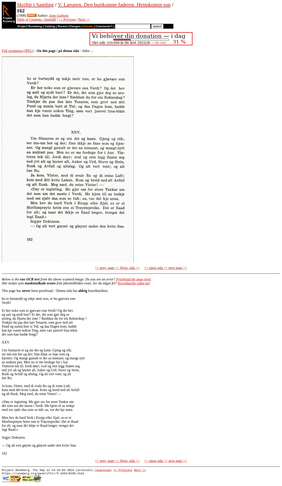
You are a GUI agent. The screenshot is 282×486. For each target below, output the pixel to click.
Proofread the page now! (133, 279)
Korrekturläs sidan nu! (134, 283)
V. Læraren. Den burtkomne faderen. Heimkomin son (114, 4)
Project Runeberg (29, 26)
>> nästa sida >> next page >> (165, 268)
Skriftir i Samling (35, 4)
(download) (103, 471)
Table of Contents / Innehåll (36, 19)
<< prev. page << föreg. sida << (117, 268)
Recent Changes (69, 26)
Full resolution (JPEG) (18, 51)
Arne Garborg (59, 15)
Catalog (50, 26)
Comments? (104, 26)
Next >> (84, 19)
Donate (88, 26)
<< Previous (67, 19)
